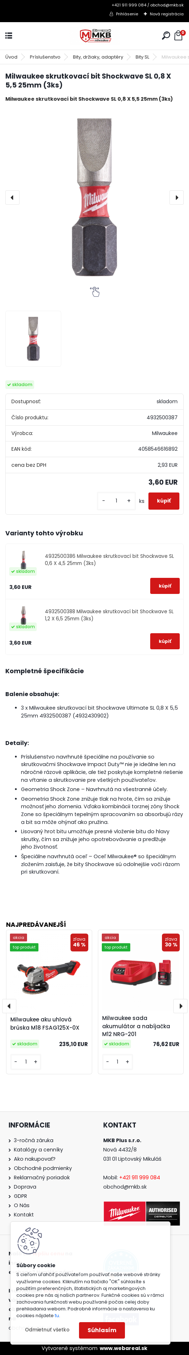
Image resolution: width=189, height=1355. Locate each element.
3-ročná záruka (33, 1140)
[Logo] (95, 36)
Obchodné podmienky (43, 1168)
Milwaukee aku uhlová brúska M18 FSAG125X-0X (44, 1023)
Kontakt (24, 1214)
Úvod (11, 57)
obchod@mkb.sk (125, 1186)
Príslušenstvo (45, 57)
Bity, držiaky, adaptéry (98, 57)
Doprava (25, 1186)
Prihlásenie (127, 14)
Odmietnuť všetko (47, 1329)
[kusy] (116, 501)
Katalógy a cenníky (38, 1149)
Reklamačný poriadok (42, 1177)
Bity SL (142, 57)
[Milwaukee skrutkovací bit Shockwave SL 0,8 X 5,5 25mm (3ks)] (94, 197)
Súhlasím (102, 1330)
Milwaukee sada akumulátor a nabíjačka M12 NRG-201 (136, 1026)
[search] (166, 35)
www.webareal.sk (123, 1348)
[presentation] (12, 197)
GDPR (20, 1196)
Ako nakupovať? (35, 1158)
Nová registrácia (167, 14)
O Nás (22, 1205)
